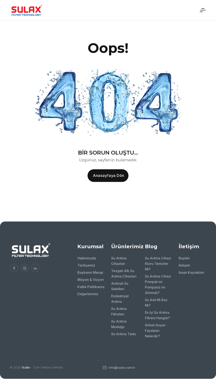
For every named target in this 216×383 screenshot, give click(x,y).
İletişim (184, 265)
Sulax (26, 367)
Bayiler (184, 258)
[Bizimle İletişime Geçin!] (206, 327)
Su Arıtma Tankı (123, 334)
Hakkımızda (86, 258)
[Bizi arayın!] (206, 339)
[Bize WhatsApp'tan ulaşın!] (206, 350)
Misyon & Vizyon (90, 280)
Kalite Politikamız (91, 287)
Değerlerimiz (87, 294)
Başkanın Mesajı (90, 272)
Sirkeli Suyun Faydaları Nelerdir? (155, 330)
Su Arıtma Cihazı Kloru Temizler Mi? (158, 263)
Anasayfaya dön (108, 175)
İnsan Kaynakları (191, 272)
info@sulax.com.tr (119, 367)
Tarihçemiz (86, 265)
